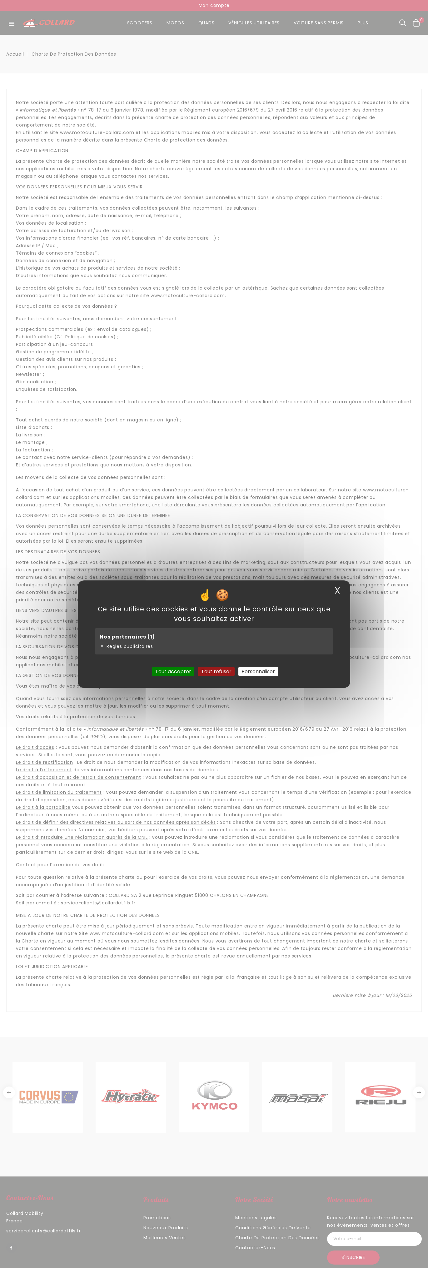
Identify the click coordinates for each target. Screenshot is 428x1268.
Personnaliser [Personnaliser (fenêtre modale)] (258, 671)
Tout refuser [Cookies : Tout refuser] (216, 671)
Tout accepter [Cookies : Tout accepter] (173, 671)
